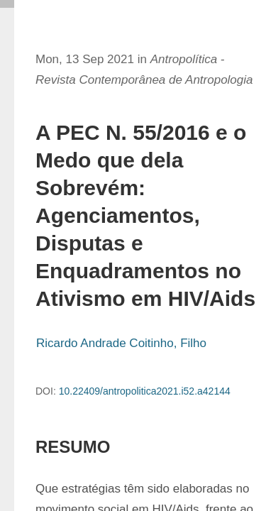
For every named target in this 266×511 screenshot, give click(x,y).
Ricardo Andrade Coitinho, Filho (121, 343)
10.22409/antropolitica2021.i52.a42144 (145, 391)
